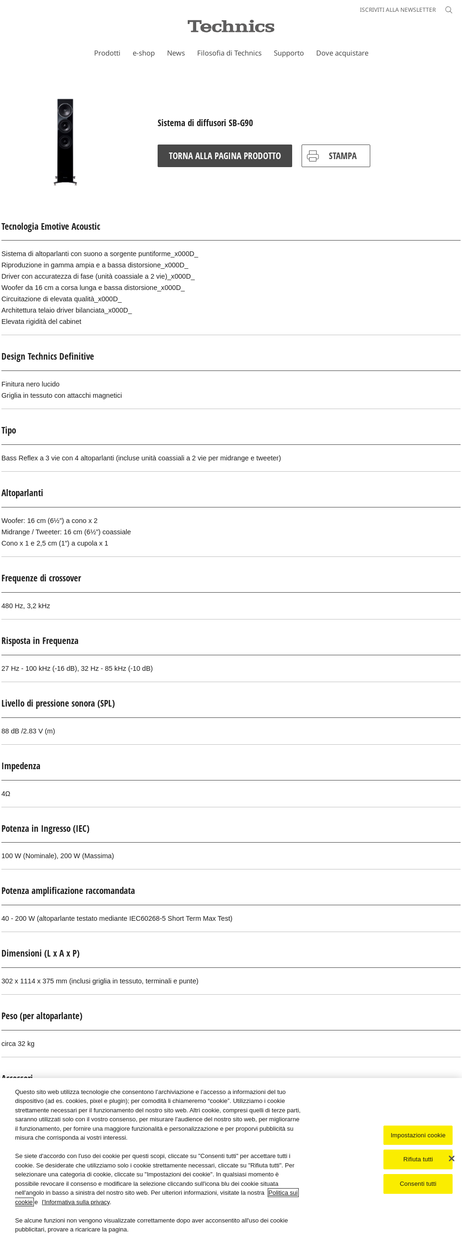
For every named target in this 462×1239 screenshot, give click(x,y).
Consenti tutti (418, 1184)
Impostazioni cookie (418, 1136)
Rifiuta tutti (418, 1160)
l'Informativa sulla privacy (76, 1203)
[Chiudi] (451, 1159)
